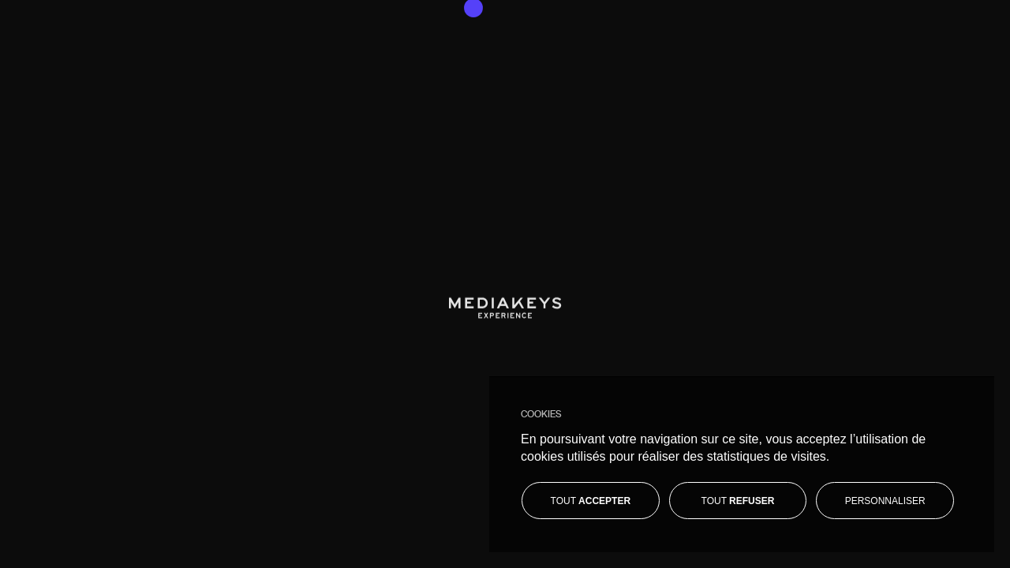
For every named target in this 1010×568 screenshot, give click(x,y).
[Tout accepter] (590, 501)
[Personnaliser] (885, 501)
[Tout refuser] (738, 501)
